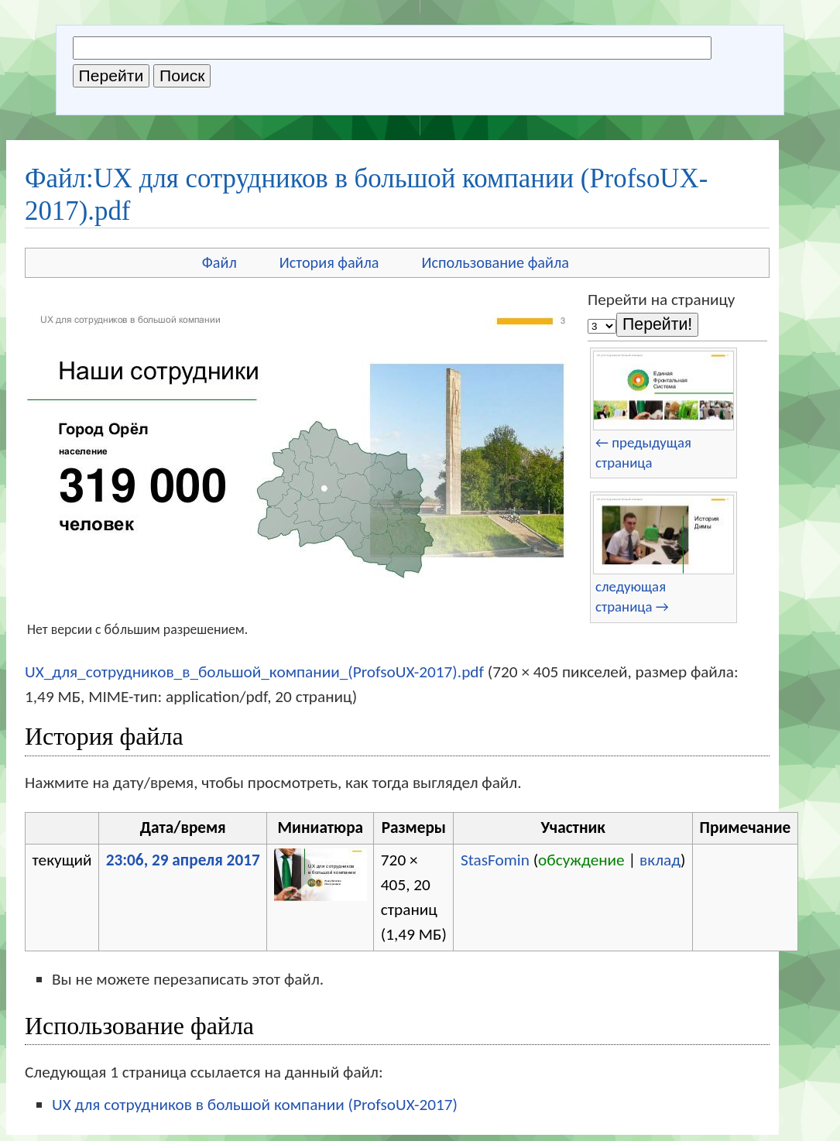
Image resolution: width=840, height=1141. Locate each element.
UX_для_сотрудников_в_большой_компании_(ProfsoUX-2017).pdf (254, 672)
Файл (219, 262)
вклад (660, 860)
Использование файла (495, 262)
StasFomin (495, 860)
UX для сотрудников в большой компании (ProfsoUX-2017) (255, 1105)
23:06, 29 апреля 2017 (183, 860)
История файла (329, 262)
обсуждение (581, 860)
